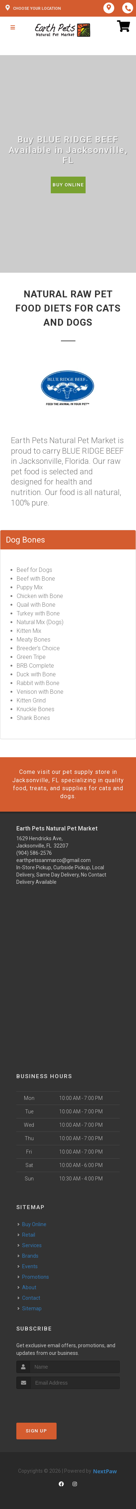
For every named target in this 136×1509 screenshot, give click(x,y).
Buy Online (68, 184)
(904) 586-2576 (34, 853)
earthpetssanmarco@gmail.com (53, 860)
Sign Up (36, 1431)
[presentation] (55, 1403)
